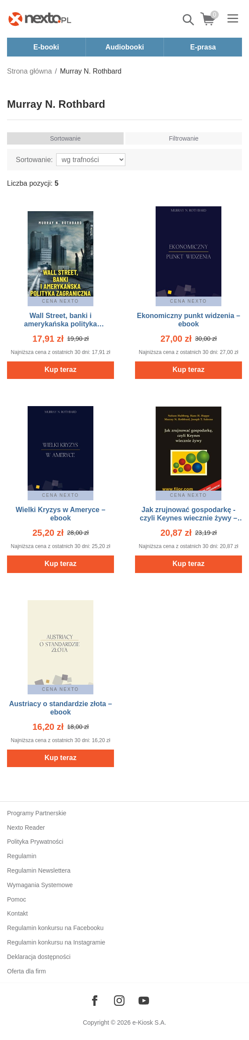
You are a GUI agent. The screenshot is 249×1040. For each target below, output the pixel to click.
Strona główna (29, 71)
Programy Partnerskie (36, 813)
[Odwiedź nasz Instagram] (119, 1001)
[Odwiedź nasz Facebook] (95, 1001)
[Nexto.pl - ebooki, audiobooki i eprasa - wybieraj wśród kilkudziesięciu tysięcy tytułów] (40, 18)
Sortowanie (65, 138)
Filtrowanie (184, 138)
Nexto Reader (26, 827)
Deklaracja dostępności (39, 956)
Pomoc (16, 899)
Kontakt (17, 913)
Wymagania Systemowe (40, 884)
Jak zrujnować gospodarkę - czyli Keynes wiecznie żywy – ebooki (188, 518)
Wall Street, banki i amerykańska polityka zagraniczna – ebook (60, 324)
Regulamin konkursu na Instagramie (56, 942)
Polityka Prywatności (35, 841)
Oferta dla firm (26, 971)
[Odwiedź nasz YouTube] (144, 1001)
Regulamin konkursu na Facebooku (55, 927)
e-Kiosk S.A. (149, 1022)
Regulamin (21, 856)
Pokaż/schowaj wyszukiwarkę (188, 19)
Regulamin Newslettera (39, 870)
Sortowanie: (34, 159)
